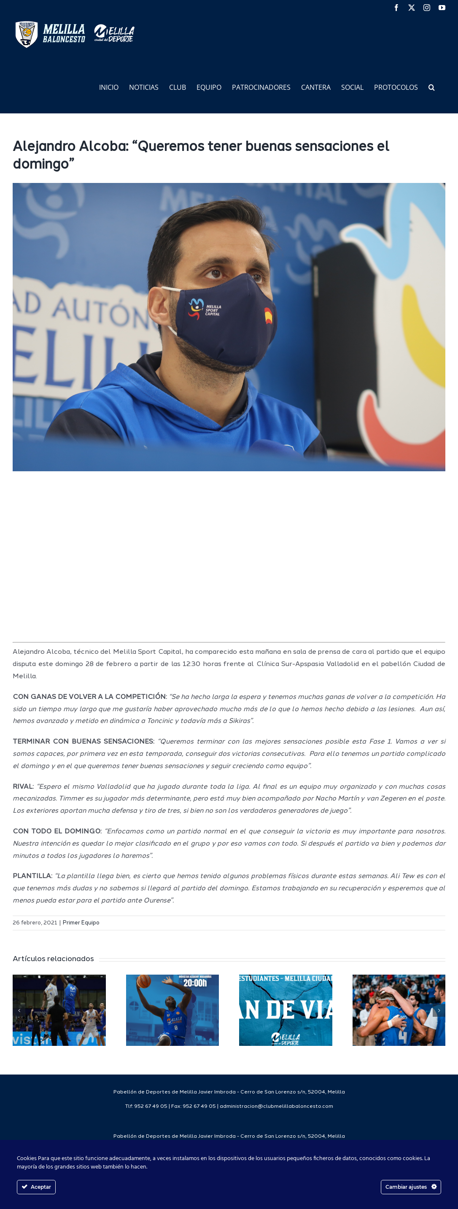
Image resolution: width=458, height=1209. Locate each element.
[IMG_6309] (229, 327)
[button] (431, 86)
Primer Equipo (81, 923)
